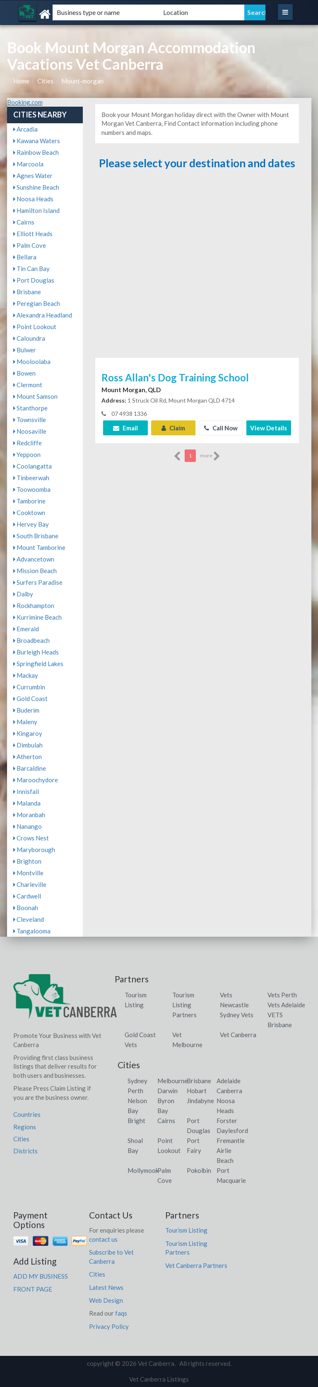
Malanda (27, 803)
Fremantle (231, 1140)
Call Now (221, 428)
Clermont (27, 384)
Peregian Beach (36, 303)
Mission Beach (35, 570)
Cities (45, 81)
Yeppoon (27, 454)
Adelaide (229, 1080)
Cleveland (28, 919)
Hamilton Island (36, 210)
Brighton (27, 861)
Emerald (26, 628)
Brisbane (27, 291)
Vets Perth (282, 995)
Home (21, 81)
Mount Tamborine (39, 547)
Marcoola (28, 164)
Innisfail (26, 791)
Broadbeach (31, 640)
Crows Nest (31, 838)
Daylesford (232, 1130)
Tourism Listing (186, 1230)
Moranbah (29, 814)
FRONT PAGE (32, 1289)
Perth (135, 1090)
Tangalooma (32, 931)
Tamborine (29, 501)
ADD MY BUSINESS (40, 1276)
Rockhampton (33, 605)
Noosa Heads (33, 199)
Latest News (106, 1287)
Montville (28, 873)
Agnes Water (33, 175)
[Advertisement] (197, 267)
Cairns (23, 222)
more (210, 456)
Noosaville (29, 431)
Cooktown (29, 512)
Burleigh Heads (36, 652)
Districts (25, 1151)
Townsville (29, 419)
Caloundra (29, 338)
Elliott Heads (33, 233)
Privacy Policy (109, 1326)
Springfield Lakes (38, 663)
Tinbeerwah (31, 477)
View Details (268, 428)
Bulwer (24, 350)
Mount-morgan (82, 81)
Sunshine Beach (36, 187)
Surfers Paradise (38, 582)
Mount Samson (35, 396)
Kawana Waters (36, 140)
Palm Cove (29, 245)
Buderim (26, 710)
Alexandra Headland (42, 315)
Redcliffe (27, 443)
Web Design (106, 1300)
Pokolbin (199, 1170)
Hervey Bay (31, 524)
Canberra (229, 1090)
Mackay (25, 675)
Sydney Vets (236, 1014)
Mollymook (143, 1170)
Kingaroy (27, 733)
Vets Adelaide (286, 1005)
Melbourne (172, 1080)
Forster (227, 1120)
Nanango (27, 826)
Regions (24, 1127)
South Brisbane (35, 536)
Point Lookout (34, 326)
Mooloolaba (32, 361)
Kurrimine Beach (37, 617)
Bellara (24, 257)
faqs (121, 1313)
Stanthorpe (30, 408)
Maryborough (34, 849)
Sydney (137, 1080)
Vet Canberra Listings (159, 1379)
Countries (27, 1114)
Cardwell (27, 896)
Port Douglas (33, 280)
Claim (173, 428)
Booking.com (25, 102)
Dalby (23, 594)
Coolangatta (32, 466)
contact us (103, 1239)
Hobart (197, 1090)
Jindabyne (200, 1100)
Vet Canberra (238, 1034)
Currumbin (29, 687)
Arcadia (25, 129)
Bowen (24, 373)
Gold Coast (30, 698)
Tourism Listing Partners (184, 1004)
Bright (136, 1120)
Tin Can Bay (31, 268)
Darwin (167, 1090)
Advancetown (33, 559)
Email (125, 428)
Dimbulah (28, 745)
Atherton (27, 756)
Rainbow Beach (36, 152)
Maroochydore (35, 780)
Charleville (29, 884)
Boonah (25, 907)
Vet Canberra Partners (196, 1265)
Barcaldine (29, 768)
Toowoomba (32, 489)
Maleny (25, 721)
